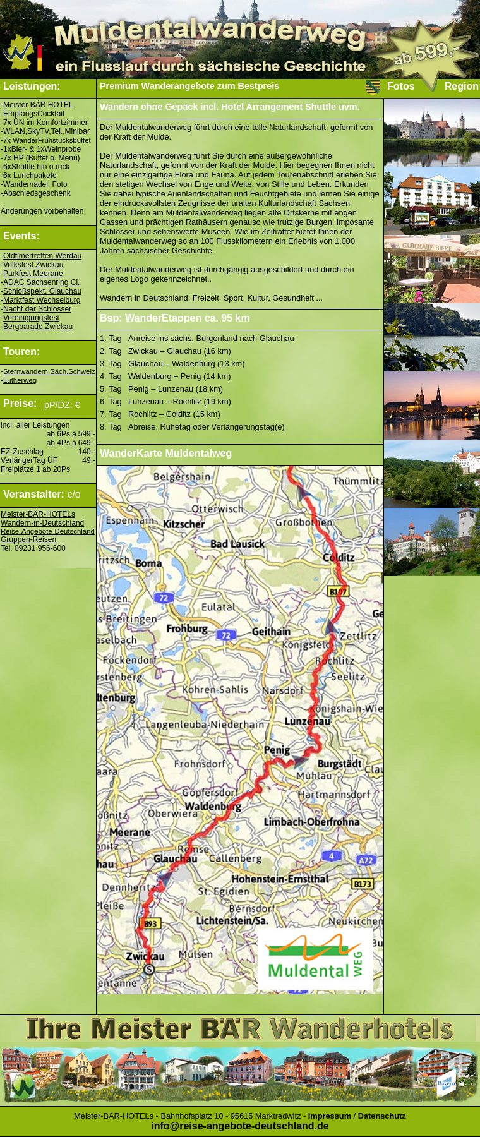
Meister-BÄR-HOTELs (38, 514)
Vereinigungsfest (31, 317)
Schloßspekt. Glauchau (42, 291)
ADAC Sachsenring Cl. (41, 282)
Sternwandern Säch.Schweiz (49, 371)
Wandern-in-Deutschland (42, 523)
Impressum (329, 1116)
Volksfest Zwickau (33, 264)
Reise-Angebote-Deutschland (48, 531)
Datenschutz (382, 1116)
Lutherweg (20, 380)
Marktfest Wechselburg (42, 300)
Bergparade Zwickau (38, 326)
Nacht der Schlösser (37, 308)
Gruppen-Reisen (28, 539)
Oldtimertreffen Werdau (42, 255)
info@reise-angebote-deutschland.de (239, 1126)
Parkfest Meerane (33, 273)
